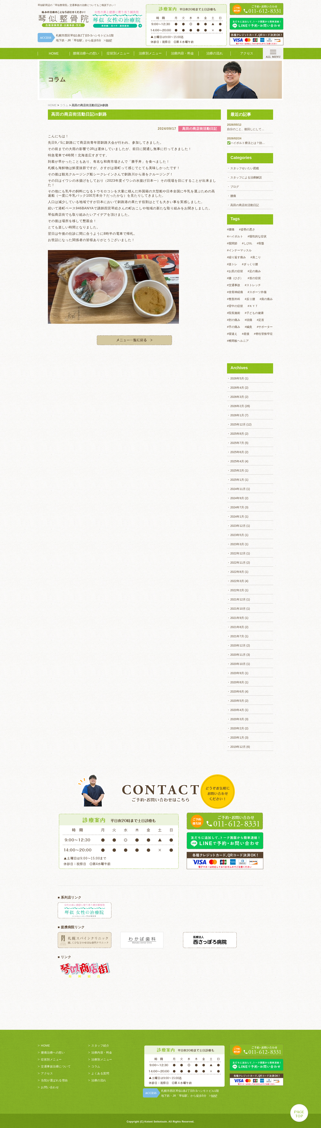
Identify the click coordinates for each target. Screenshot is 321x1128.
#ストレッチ (253, 285)
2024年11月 (238, 489)
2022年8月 (237, 571)
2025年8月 (237, 433)
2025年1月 (237, 479)
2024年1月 (237, 516)
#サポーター (265, 326)
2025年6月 (237, 452)
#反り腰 (250, 299)
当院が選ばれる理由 (54, 1080)
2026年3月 (237, 396)
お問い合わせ (50, 1087)
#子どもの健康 (254, 313)
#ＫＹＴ (253, 306)
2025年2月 (237, 470)
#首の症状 (254, 278)
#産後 (245, 333)
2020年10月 (238, 664)
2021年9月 (237, 617)
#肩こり (256, 257)
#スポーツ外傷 (257, 292)
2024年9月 (237, 498)
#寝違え (232, 333)
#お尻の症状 (235, 271)
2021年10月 (238, 608)
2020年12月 (238, 645)
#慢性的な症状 (257, 236)
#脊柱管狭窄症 (263, 333)
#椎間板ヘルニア (238, 340)
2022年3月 (237, 581)
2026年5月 (237, 378)
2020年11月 (238, 654)
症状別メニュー (118, 53)
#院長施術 (233, 313)
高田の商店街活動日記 (244, 205)
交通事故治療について (56, 1066)
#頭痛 (248, 319)
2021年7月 (237, 636)
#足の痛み (254, 271)
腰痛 (233, 195)
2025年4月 (237, 461)
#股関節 (232, 243)
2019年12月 (238, 746)
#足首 (260, 319)
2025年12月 (238, 424)
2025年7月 (237, 442)
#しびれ (247, 243)
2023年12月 (238, 525)
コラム (95, 1066)
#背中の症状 (235, 306)
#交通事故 (233, 285)
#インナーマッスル (239, 250)
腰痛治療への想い (86, 53)
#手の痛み (233, 326)
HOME (54, 53)
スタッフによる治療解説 (246, 177)
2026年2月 (237, 406)
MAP (109, 40)
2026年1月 (237, 415)
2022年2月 (237, 590)
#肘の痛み (233, 319)
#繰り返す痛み (236, 257)
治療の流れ (214, 53)
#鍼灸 (248, 326)
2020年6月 (237, 691)
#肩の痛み (266, 299)
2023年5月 (237, 535)
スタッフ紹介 (100, 1045)
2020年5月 (237, 700)
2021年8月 (237, 627)
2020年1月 (237, 737)
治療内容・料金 (182, 53)
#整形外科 (233, 299)
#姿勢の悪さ (247, 229)
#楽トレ (232, 264)
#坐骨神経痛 (235, 292)
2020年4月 (237, 710)
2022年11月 (238, 562)
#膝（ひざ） (235, 278)
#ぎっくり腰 (250, 264)
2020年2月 (237, 728)
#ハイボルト (235, 236)
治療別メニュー (150, 53)
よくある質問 (100, 1073)
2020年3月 (237, 719)
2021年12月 (238, 599)
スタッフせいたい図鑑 (244, 168)
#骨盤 (260, 243)
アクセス (246, 53)
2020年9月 (237, 673)
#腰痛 (230, 229)
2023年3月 (237, 544)
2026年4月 (237, 387)
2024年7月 (237, 507)
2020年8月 (237, 682)
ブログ (234, 186)
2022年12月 (238, 553)
